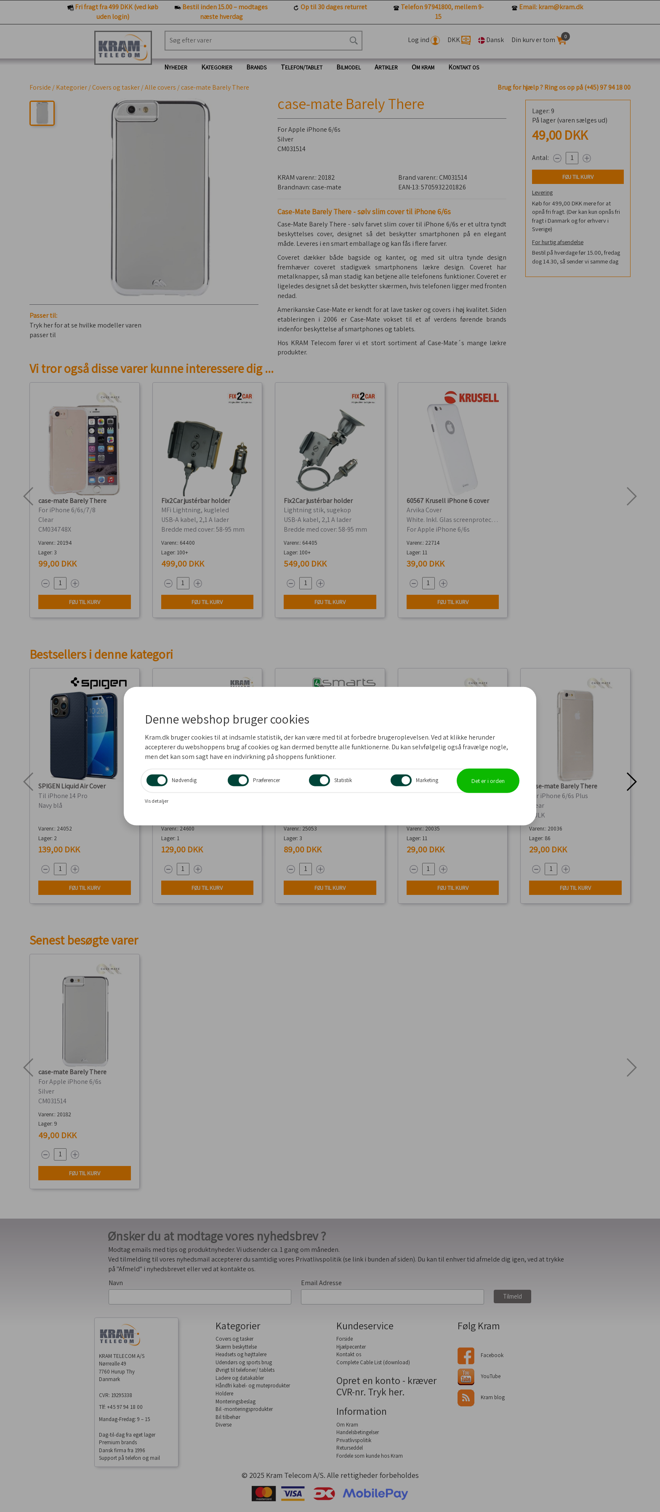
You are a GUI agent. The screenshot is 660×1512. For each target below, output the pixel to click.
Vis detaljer (156, 800)
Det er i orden (488, 780)
